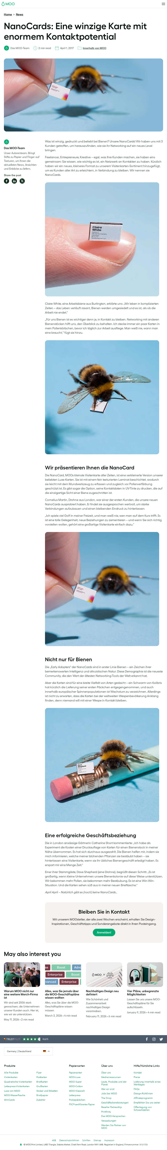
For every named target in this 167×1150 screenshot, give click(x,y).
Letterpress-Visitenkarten (17, 1086)
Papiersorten (75, 1072)
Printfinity (106, 1111)
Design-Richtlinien (143, 1093)
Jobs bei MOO (109, 1093)
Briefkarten (42, 1081)
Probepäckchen (77, 1099)
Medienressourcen (111, 1077)
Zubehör (40, 1099)
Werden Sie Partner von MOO (113, 1126)
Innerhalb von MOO (94, 48)
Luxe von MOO (12, 1090)
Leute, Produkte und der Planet (114, 1083)
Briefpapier (42, 1095)
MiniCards (9, 1099)
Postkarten (41, 1077)
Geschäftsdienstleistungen (115, 1102)
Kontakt (138, 1072)
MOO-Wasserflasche (14, 1095)
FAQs (136, 1089)
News (19, 14)
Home (8, 14)
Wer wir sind (107, 1089)
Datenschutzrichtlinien (69, 1140)
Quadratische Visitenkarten (18, 1081)
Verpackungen (108, 1120)
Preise (137, 1077)
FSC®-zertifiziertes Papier (82, 1104)
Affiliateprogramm (143, 1098)
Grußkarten (42, 1086)
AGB (54, 1140)
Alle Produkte (11, 1072)
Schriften (86, 1140)
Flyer (39, 1072)
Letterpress (74, 1095)
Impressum (109, 1140)
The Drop (106, 1098)
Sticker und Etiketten (47, 1090)
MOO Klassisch (77, 1090)
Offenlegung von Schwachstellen (143, 1108)
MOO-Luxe (74, 1077)
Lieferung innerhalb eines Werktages (147, 1083)
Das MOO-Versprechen (113, 1116)
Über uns (106, 1072)
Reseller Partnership (111, 1107)
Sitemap (97, 1140)
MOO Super (75, 1081)
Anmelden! (104, 932)
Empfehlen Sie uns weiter (147, 1102)
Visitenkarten (10, 1077)
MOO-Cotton (76, 1086)
